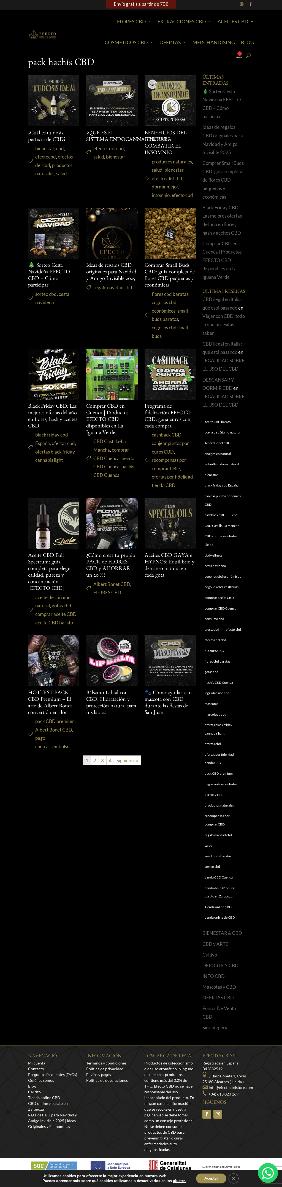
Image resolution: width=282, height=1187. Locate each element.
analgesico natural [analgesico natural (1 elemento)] (218, 459)
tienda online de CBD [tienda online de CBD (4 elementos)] (220, 923)
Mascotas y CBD (219, 992)
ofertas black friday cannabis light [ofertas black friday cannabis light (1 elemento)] (218, 735)
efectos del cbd (108, 154)
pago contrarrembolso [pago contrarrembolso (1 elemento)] (221, 790)
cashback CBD (166, 440)
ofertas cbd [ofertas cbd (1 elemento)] (213, 749)
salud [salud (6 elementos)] (208, 851)
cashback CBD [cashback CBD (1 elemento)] (215, 521)
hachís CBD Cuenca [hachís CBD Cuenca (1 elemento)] (219, 688)
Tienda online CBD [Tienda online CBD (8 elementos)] (218, 912)
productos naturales (172, 167)
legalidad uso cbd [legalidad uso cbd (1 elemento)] (217, 699)
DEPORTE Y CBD (220, 971)
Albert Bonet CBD (111, 590)
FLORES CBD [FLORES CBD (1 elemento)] (214, 656)
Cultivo (209, 960)
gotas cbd (61, 611)
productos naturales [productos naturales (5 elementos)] (219, 811)
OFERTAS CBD (218, 1003)
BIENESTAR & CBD (222, 939)
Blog (247, 42)
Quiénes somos (41, 1085)
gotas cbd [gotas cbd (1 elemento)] (211, 677)
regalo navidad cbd (112, 293)
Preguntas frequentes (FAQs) (52, 1080)
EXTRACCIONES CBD (182, 21)
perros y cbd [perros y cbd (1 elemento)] (214, 800)
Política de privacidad (104, 1074)
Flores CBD (131, 21)
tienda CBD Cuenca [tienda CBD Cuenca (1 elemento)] (219, 883)
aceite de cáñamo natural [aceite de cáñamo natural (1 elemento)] (222, 438)
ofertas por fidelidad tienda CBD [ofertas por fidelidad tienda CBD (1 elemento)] (219, 764)
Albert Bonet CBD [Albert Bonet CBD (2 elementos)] (218, 449)
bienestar (44, 154)
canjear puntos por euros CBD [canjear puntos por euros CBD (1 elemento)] (223, 506)
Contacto (36, 1074)
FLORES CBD (107, 598)
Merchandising (213, 42)
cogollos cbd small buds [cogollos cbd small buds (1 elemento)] (221, 593)
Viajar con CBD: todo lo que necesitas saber (223, 330)
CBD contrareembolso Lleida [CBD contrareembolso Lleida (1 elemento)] (221, 546)
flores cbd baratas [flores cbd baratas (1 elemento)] (217, 667)
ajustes (179, 1180)
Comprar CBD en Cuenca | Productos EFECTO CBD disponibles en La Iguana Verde (107, 425)
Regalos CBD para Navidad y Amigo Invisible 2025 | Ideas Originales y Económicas (52, 1126)
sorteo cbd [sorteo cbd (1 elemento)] (212, 872)
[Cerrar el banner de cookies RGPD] (233, 1178)
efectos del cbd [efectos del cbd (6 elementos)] (215, 646)
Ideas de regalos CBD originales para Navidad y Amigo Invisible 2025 (111, 278)
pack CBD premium (55, 727)
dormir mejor (165, 192)
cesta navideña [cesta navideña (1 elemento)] (215, 571)
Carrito (34, 1097)
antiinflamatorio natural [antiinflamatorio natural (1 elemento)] (222, 470)
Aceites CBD (233, 21)
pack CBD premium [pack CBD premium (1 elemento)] (219, 779)
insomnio (161, 201)
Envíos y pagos (98, 1080)
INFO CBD (213, 982)
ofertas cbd (63, 449)
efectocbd (45, 162)
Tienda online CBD (44, 1103)
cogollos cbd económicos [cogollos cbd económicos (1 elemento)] (223, 582)
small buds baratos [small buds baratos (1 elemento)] (218, 862)
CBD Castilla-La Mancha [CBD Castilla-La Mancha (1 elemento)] (222, 531)
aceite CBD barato (54, 628)
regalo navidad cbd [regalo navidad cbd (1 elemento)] (218, 840)
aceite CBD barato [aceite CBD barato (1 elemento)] (218, 427)
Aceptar (211, 1178)
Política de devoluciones (107, 1085)
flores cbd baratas (170, 299)
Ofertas (170, 42)
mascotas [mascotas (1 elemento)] (211, 709)
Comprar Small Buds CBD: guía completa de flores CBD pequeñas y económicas (223, 185)
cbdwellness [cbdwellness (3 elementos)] (213, 561)
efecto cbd (182, 201)
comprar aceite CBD (56, 619)
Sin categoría (215, 1033)
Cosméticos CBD (126, 42)
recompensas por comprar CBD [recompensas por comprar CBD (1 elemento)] (217, 825)
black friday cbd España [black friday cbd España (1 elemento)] (221, 491)
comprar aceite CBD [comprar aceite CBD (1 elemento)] (219, 603)
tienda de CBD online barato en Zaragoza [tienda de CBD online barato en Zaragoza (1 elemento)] (220, 897)
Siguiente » (127, 766)
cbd (60, 154)
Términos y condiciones (106, 1068)
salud (61, 179)
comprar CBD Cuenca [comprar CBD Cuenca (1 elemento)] (220, 614)
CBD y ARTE (215, 949)
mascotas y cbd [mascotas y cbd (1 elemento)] (215, 720)
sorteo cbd (46, 299)
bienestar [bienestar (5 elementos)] (211, 480)
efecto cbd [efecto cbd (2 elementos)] (233, 635)
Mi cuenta (36, 1068)
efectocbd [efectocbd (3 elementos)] (212, 635)
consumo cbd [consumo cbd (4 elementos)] (214, 624)
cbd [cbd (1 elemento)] (235, 521)
